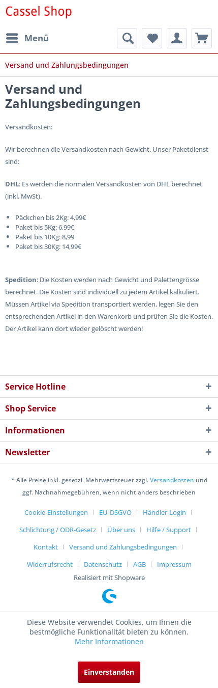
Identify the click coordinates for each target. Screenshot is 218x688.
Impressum (174, 564)
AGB (139, 564)
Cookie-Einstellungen (56, 512)
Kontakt (46, 547)
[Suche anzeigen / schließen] (127, 38)
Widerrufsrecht (50, 564)
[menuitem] (27, 38)
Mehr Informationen (109, 641)
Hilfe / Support (168, 529)
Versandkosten (172, 480)
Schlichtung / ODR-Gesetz (57, 529)
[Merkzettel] (152, 38)
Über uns (121, 529)
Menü (27, 37)
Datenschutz (103, 564)
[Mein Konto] (177, 38)
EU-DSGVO (115, 512)
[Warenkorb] (202, 38)
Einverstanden (109, 672)
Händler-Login (164, 512)
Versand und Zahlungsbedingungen (123, 547)
